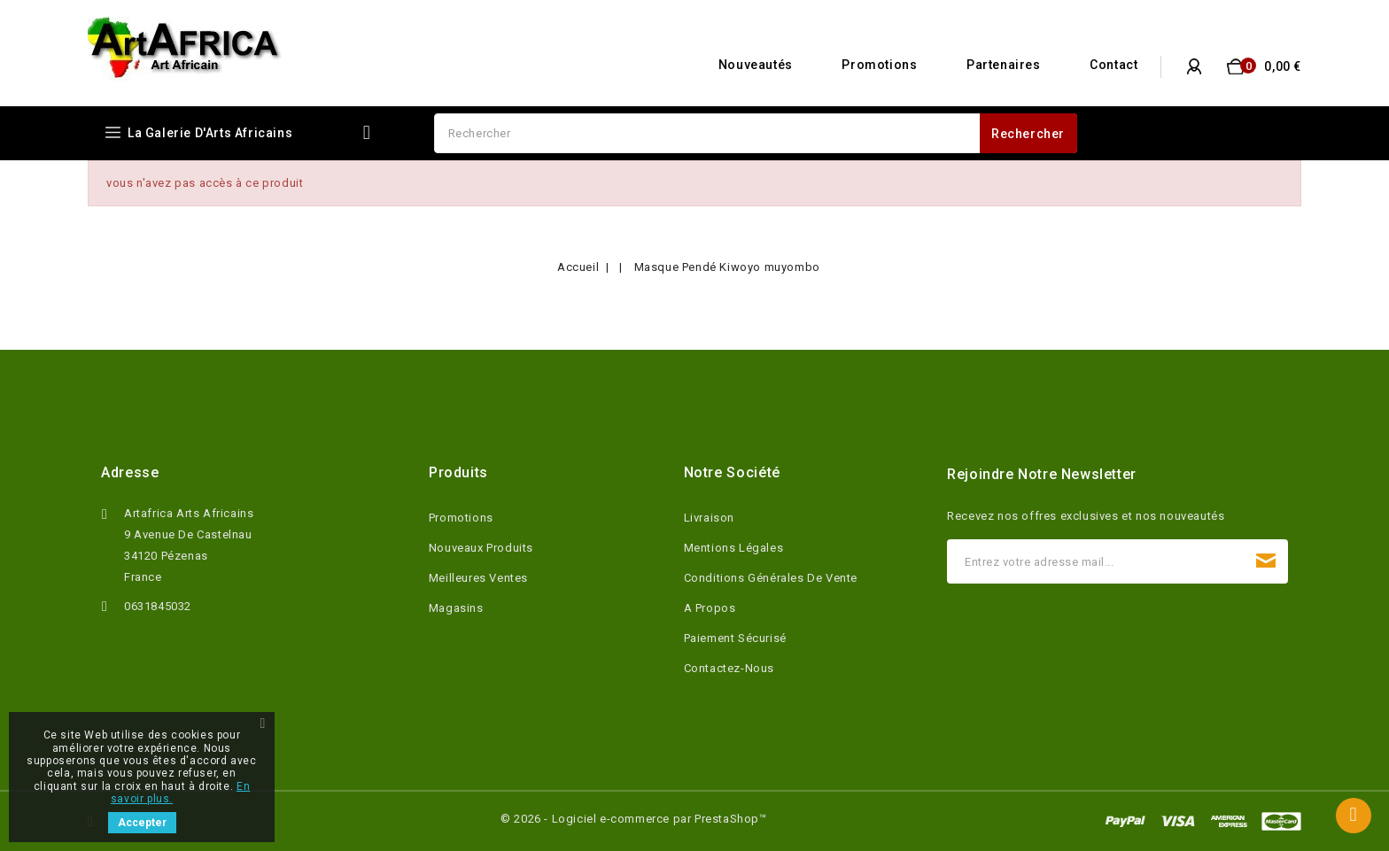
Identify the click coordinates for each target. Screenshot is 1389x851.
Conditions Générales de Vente (770, 577)
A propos (710, 608)
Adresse (130, 472)
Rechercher (1028, 134)
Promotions (879, 65)
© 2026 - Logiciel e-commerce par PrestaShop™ (633, 818)
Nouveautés (755, 65)
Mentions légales (734, 547)
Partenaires (1003, 65)
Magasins (456, 608)
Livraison (709, 517)
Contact (1113, 65)
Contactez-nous (729, 668)
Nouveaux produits (481, 547)
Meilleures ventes (478, 577)
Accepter (142, 822)
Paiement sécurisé (735, 638)
